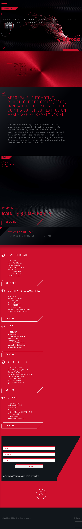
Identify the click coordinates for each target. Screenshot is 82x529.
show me (19, 222)
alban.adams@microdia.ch (17, 345)
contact (19, 283)
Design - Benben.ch (75, 518)
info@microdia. (14, 276)
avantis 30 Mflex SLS (22, 232)
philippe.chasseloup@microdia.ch (19, 309)
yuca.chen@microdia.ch (16, 383)
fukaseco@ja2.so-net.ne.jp (17, 418)
